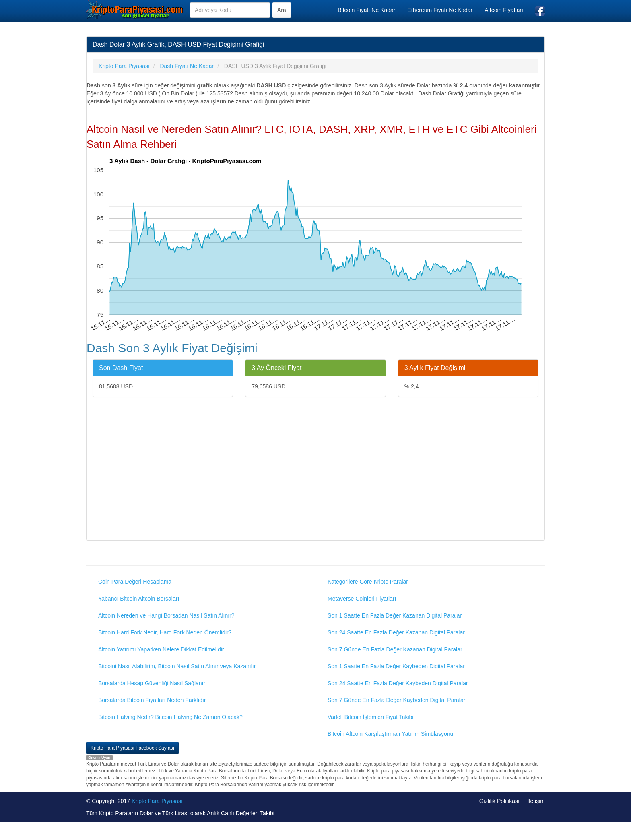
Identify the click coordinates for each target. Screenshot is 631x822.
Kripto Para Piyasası (157, 801)
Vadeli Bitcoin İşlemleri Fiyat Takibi (370, 717)
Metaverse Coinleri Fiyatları (362, 598)
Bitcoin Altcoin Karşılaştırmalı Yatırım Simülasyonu (390, 734)
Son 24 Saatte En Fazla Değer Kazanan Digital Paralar (396, 632)
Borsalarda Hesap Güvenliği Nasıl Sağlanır (151, 683)
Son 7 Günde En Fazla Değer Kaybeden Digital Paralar (396, 700)
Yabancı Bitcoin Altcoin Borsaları (138, 598)
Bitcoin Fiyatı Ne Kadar (366, 10)
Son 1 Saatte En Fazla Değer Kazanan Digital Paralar (395, 615)
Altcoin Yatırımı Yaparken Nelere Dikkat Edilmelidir (161, 649)
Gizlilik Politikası (499, 801)
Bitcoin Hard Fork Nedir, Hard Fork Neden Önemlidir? (164, 632)
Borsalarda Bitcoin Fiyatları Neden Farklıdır (152, 700)
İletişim (536, 801)
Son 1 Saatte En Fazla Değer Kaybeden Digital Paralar (396, 666)
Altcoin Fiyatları (504, 10)
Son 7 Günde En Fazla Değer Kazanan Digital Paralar (395, 649)
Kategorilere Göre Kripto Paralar (368, 581)
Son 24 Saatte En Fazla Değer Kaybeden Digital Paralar (398, 683)
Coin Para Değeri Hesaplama (134, 581)
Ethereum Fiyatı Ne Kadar (439, 10)
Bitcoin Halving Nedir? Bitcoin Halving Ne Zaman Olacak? (170, 717)
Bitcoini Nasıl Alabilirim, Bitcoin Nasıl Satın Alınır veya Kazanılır (177, 666)
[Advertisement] (315, 477)
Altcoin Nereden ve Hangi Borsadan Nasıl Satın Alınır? (166, 615)
